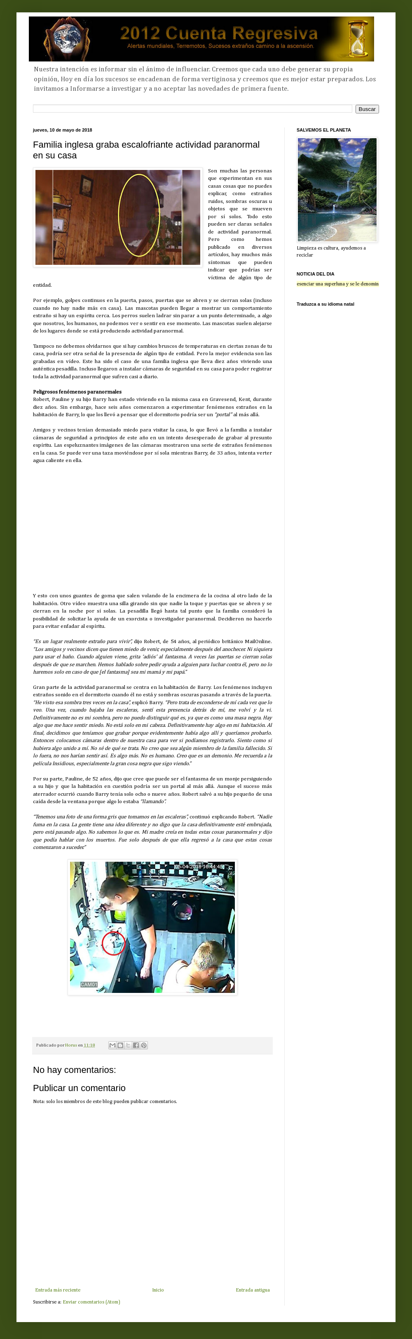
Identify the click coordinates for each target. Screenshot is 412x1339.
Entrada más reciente (57, 1290)
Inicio (158, 1290)
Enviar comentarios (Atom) (91, 1302)
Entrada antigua (253, 1290)
